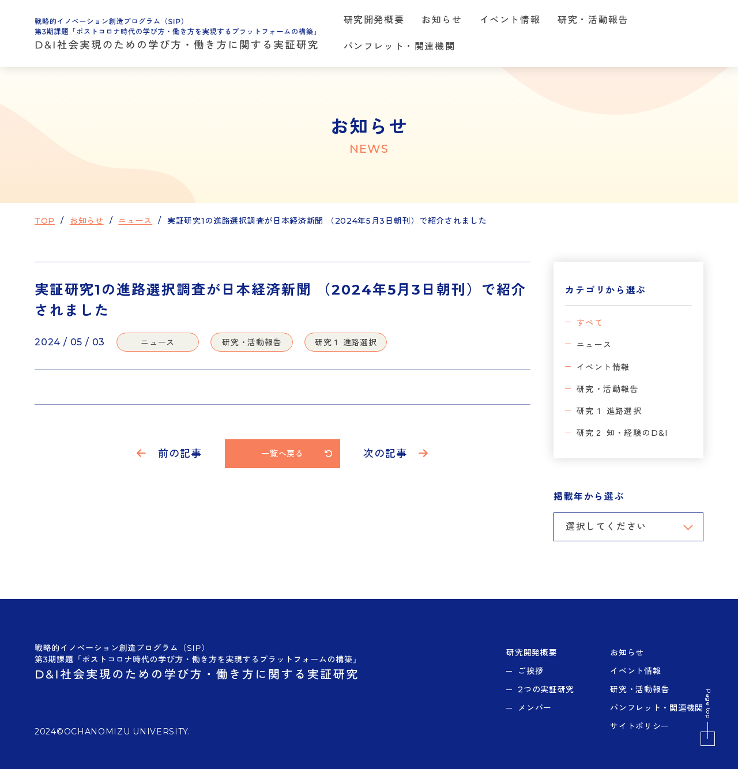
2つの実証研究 (546, 689)
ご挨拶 (530, 671)
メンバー (535, 708)
